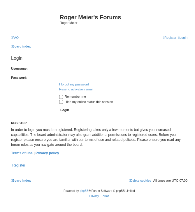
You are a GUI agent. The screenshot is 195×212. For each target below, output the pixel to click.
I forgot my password (74, 84)
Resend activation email (76, 89)
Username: (19, 68)
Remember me (72, 96)
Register (18, 165)
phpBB (84, 190)
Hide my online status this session (86, 102)
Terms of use (22, 153)
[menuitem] (15, 37)
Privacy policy (47, 153)
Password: (19, 77)
